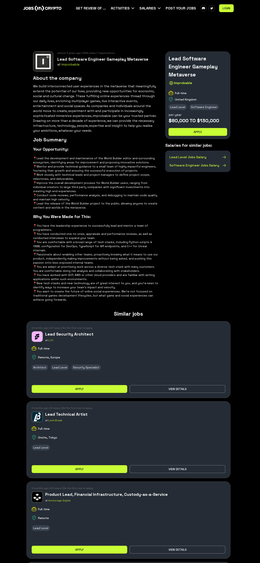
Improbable (70, 64)
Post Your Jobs (181, 8)
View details (178, 389)
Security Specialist (86, 367)
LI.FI (50, 340)
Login (226, 8)
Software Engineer (204, 107)
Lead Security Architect (69, 334)
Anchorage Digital (59, 500)
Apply (198, 132)
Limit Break (55, 420)
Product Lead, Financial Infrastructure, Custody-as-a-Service (106, 494)
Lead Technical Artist (66, 414)
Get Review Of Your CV (91, 8)
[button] (123, 8)
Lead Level (177, 107)
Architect (39, 367)
